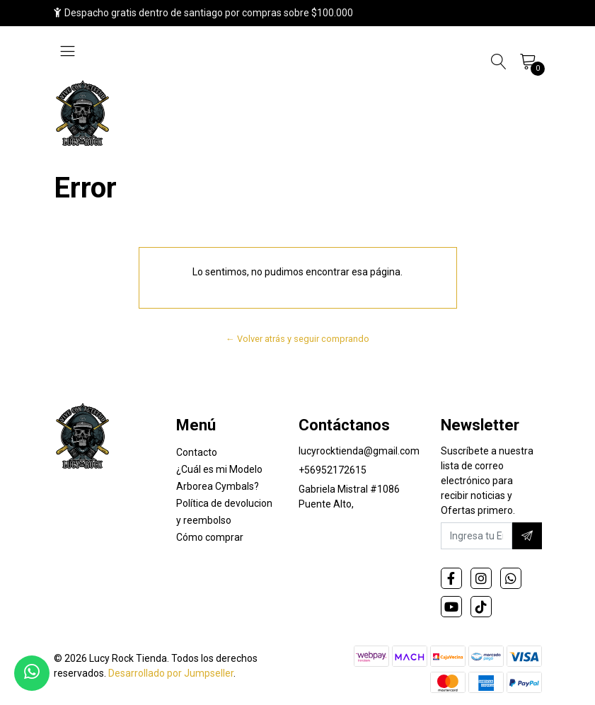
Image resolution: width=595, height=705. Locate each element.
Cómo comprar (209, 537)
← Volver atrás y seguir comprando (297, 338)
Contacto (196, 452)
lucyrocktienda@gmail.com (359, 451)
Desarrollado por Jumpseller (170, 673)
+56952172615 (332, 470)
